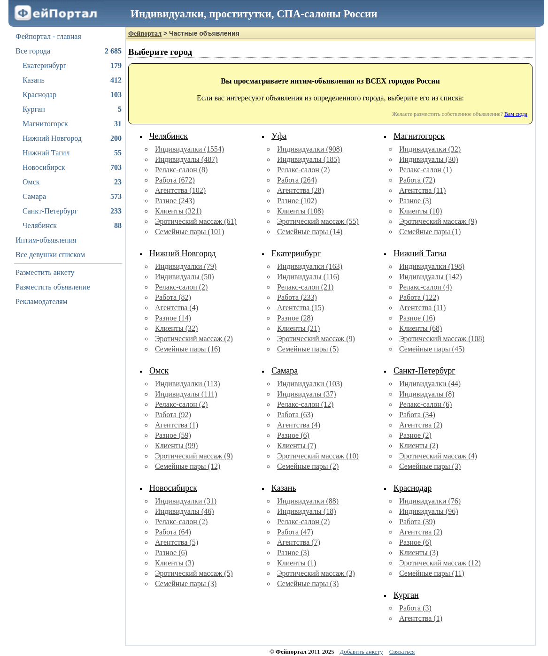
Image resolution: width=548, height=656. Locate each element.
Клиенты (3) (174, 563)
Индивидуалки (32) (430, 149)
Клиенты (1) (296, 563)
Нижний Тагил (72, 153)
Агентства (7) (298, 542)
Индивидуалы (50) (184, 277)
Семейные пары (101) (189, 232)
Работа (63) (295, 415)
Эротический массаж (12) (440, 563)
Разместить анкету (45, 272)
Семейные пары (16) (187, 349)
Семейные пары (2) (308, 466)
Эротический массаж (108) (442, 339)
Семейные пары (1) (430, 232)
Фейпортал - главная (48, 36)
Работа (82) (173, 297)
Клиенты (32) (176, 328)
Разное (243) (175, 201)
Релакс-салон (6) (425, 404)
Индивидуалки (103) (309, 384)
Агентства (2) (420, 425)
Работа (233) (297, 297)
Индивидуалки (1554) (189, 149)
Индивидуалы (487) (186, 159)
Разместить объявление (52, 287)
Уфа (278, 136)
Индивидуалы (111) (186, 394)
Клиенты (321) (178, 211)
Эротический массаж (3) (316, 573)
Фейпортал (145, 33)
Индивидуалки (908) (309, 149)
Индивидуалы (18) (306, 511)
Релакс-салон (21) (305, 287)
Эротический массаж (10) (318, 456)
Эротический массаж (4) (438, 456)
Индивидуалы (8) (427, 394)
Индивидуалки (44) (430, 384)
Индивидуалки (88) (308, 501)
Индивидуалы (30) (428, 159)
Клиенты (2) (418, 446)
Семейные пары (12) (187, 466)
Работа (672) (175, 180)
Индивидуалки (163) (309, 266)
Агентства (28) (300, 190)
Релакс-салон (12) (305, 404)
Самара (72, 197)
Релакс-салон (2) (303, 170)
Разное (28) (295, 318)
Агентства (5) (176, 542)
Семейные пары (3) (430, 466)
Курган (72, 109)
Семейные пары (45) (431, 349)
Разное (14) (173, 318)
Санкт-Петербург (72, 211)
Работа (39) (417, 522)
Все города (68, 51)
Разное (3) (415, 201)
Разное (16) (417, 318)
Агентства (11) (422, 190)
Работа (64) (173, 532)
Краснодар (72, 95)
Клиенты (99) (176, 446)
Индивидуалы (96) (428, 511)
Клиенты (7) (296, 446)
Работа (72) (417, 180)
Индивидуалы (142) (430, 277)
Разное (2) (415, 435)
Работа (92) (173, 415)
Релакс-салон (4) (425, 287)
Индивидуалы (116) (308, 277)
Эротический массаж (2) (194, 339)
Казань (72, 80)
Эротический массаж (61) (196, 221)
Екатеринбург (72, 66)
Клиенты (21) (298, 328)
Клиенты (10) (420, 211)
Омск (72, 182)
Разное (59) (173, 435)
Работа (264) (297, 180)
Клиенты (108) (300, 211)
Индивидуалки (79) (185, 266)
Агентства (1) (176, 425)
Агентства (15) (300, 308)
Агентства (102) (180, 190)
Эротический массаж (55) (318, 221)
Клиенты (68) (420, 328)
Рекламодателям (41, 301)
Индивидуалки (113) (187, 384)
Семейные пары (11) (431, 573)
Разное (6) (293, 435)
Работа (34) (417, 415)
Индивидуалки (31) (185, 501)
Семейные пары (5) (308, 349)
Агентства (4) (176, 308)
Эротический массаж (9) (438, 221)
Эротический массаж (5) (194, 573)
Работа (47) (295, 532)
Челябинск (72, 226)
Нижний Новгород (72, 138)
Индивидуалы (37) (306, 394)
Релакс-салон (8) (181, 170)
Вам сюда (515, 114)
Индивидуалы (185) (308, 159)
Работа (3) (415, 608)
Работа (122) (419, 297)
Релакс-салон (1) (425, 170)
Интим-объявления (45, 240)
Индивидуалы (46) (184, 511)
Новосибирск (72, 167)
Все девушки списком (50, 255)
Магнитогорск (72, 124)
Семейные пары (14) (309, 232)
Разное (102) (297, 201)
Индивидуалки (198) (431, 266)
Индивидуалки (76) (430, 501)
